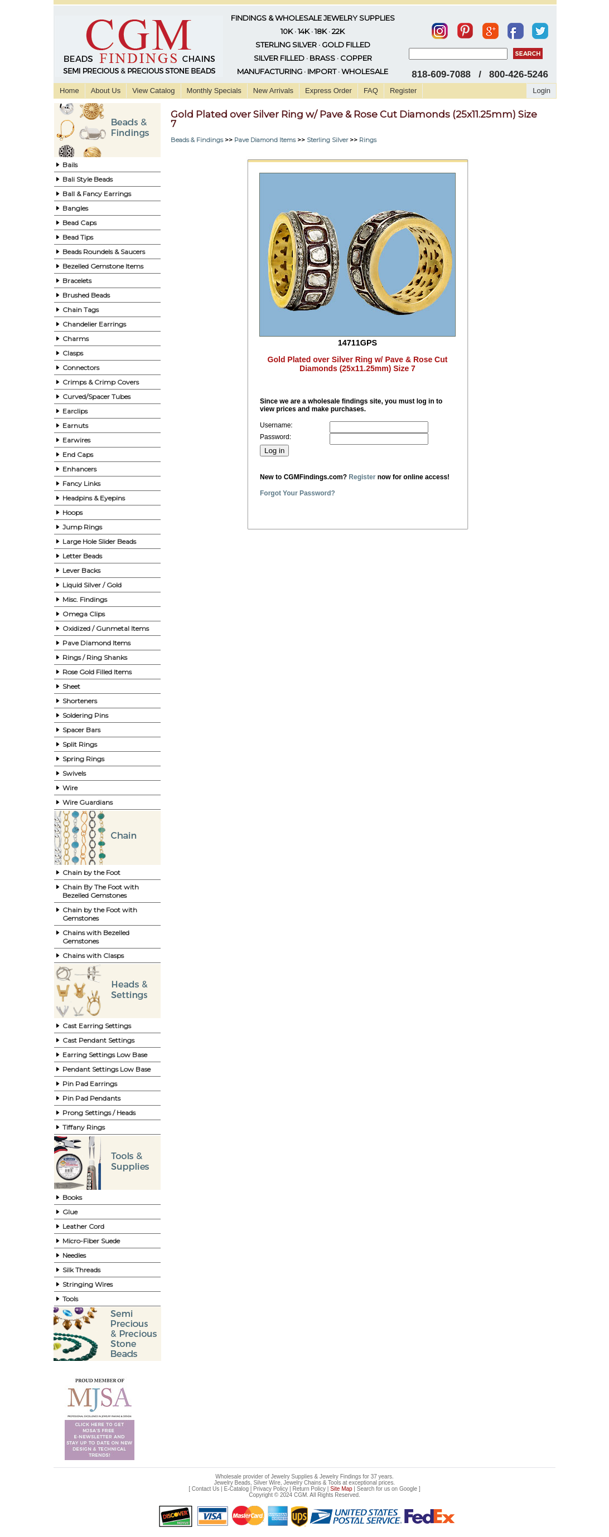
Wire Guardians (87, 802)
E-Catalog (236, 1489)
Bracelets (76, 280)
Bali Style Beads (87, 179)
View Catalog (153, 90)
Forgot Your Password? (297, 493)
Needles (74, 1255)
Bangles (75, 208)
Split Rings (79, 744)
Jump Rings (82, 527)
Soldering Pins (85, 715)
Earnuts (75, 425)
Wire (70, 788)
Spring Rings (83, 759)
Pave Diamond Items (96, 643)
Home (69, 90)
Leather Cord (83, 1226)
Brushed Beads (86, 295)
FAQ (371, 90)
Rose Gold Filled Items (97, 672)
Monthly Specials (214, 90)
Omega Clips (83, 614)
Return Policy (309, 1489)
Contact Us (205, 1489)
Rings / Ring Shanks (94, 657)
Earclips (75, 411)
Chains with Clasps (93, 955)
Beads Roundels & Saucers (103, 251)
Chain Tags (80, 309)
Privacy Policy (270, 1489)
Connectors (80, 367)
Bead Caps (79, 222)
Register (403, 90)
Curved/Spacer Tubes (96, 396)
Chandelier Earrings (94, 324)
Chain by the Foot (91, 872)
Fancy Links (81, 483)
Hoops (72, 512)
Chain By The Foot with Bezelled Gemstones (100, 891)
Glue (70, 1212)
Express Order (328, 90)
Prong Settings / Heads (99, 1112)
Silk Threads (81, 1270)
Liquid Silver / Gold (92, 585)
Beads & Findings (197, 140)
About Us (105, 90)
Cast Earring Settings (96, 1026)
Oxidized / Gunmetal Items (105, 628)
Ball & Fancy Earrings (96, 193)
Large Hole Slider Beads (99, 541)
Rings (367, 140)
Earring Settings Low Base (104, 1054)
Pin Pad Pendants (91, 1098)
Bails (70, 164)
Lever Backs (81, 570)
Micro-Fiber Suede (91, 1241)
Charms (75, 338)
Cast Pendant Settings (98, 1040)
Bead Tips (77, 237)
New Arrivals (273, 90)
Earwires (76, 440)
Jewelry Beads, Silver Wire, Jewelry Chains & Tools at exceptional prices (304, 1483)
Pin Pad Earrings (89, 1083)
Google (408, 1489)
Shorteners (79, 701)
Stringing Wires (87, 1284)
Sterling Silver (327, 140)
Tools (70, 1299)
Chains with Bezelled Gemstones (95, 936)
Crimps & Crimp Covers (100, 382)
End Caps (77, 454)
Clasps (72, 353)
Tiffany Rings (83, 1127)
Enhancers (79, 469)
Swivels (74, 773)
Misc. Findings (84, 599)
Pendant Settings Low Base (106, 1069)
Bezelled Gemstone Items (102, 266)
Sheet (71, 686)
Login (541, 90)
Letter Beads (82, 556)
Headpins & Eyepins (93, 498)
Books (72, 1197)
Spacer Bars (81, 730)
